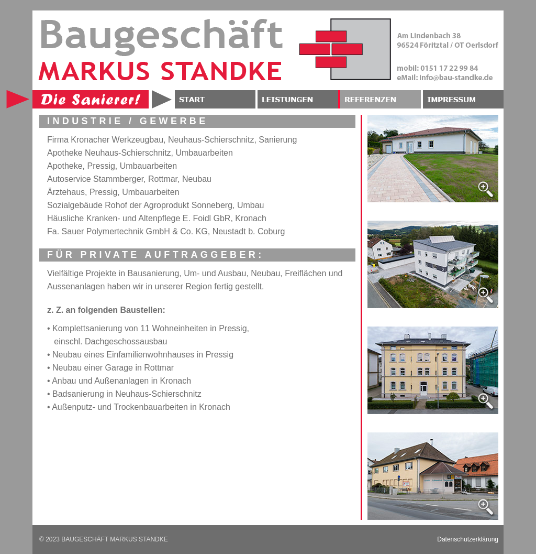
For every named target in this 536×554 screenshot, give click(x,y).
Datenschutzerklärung (467, 539)
